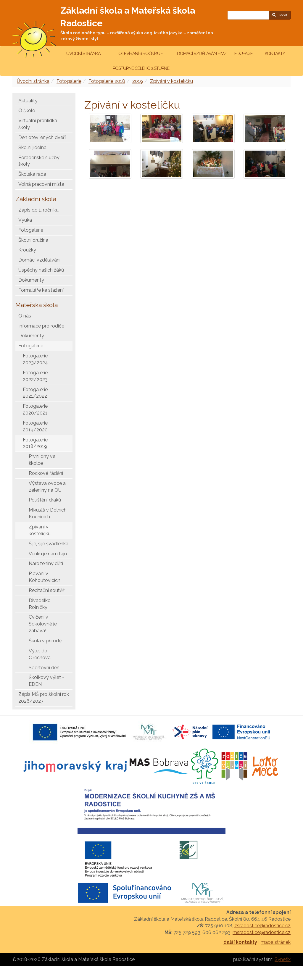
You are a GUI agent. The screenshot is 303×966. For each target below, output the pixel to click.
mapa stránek (276, 942)
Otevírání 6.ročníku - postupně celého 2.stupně (140, 61)
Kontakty (275, 53)
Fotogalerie (69, 81)
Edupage (244, 53)
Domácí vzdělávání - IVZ (201, 53)
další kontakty (240, 942)
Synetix (283, 959)
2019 (137, 81)
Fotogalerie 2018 (106, 81)
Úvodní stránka (83, 53)
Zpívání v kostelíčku (171, 81)
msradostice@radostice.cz (262, 932)
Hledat (279, 15)
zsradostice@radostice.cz (262, 925)
